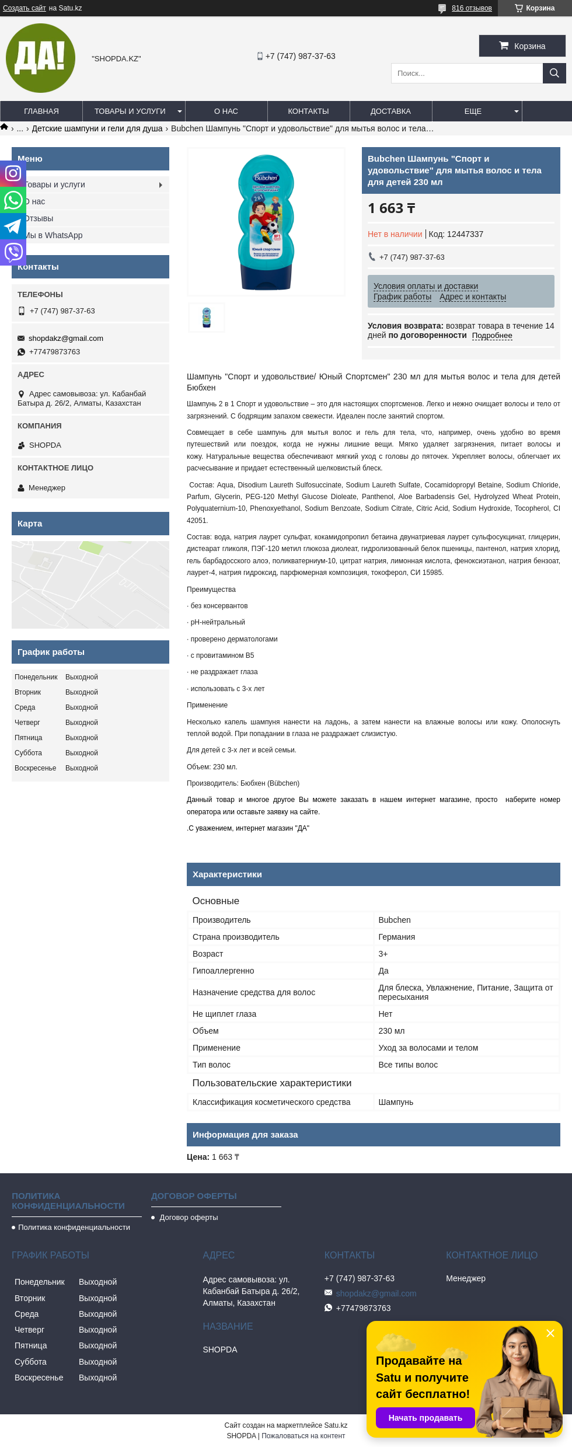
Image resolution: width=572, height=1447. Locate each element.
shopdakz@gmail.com (66, 338)
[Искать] (554, 73)
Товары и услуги (130, 111)
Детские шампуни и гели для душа (97, 128)
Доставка (391, 111)
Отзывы (38, 218)
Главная (41, 111)
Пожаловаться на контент (303, 1436)
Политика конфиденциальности (74, 1227)
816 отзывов (472, 8)
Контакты (308, 111)
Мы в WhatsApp (53, 235)
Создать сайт (24, 8)
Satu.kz (335, 1425)
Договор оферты (188, 1217)
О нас (226, 111)
